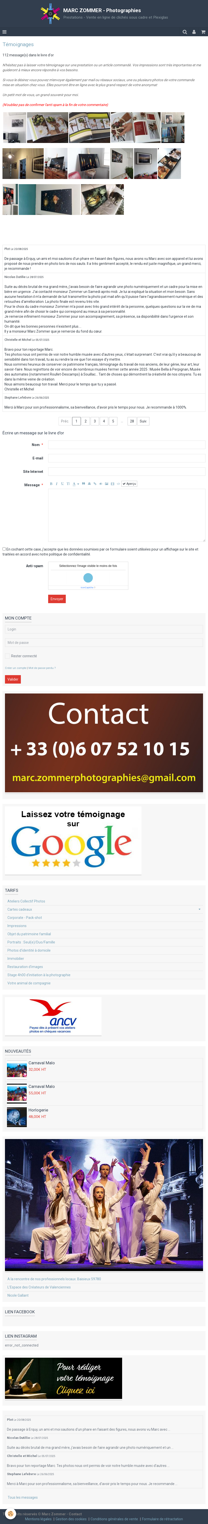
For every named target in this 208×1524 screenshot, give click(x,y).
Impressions (17, 926)
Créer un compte (15, 668)
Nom (36, 445)
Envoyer (57, 599)
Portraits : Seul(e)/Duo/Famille (31, 942)
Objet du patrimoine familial (29, 934)
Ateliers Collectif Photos (26, 901)
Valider (12, 679)
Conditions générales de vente (114, 1519)
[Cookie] (10, 1513)
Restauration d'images (25, 967)
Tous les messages (23, 1497)
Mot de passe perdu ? (42, 668)
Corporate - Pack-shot (24, 918)
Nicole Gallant (18, 1295)
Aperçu (129, 483)
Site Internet (33, 472)
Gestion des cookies (71, 1519)
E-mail (38, 458)
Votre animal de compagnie (29, 983)
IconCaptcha (87, 587)
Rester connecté (21, 656)
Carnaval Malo (42, 1062)
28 (132, 421)
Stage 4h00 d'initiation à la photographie (38, 975)
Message (32, 485)
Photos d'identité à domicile (29, 950)
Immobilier (15, 959)
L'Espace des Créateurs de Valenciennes (39, 1287)
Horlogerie (38, 1110)
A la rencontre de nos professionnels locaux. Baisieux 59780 (54, 1279)
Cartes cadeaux (19, 909)
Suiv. (143, 421)
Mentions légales (38, 1519)
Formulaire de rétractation (162, 1519)
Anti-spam (34, 566)
